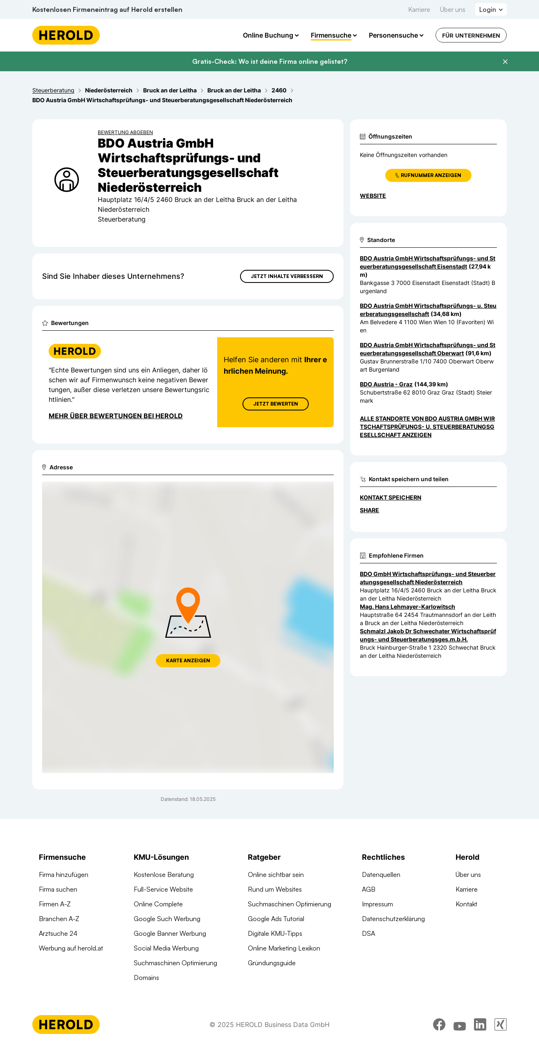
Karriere (419, 9)
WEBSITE (373, 195)
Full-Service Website (163, 889)
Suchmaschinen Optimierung (175, 963)
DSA (368, 933)
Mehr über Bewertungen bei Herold (116, 416)
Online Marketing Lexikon (284, 948)
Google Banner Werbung (170, 933)
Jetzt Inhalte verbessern (287, 276)
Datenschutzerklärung (393, 919)
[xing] (500, 1024)
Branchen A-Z (59, 919)
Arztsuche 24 (58, 933)
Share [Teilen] (369, 510)
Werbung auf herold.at (71, 948)
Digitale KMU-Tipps (275, 933)
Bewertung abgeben (125, 132)
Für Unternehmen (471, 35)
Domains (146, 977)
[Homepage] (66, 35)
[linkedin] (480, 1024)
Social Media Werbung (166, 948)
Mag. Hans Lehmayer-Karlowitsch (407, 606)
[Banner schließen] (505, 62)
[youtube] (460, 1024)
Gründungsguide (272, 963)
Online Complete (158, 904)
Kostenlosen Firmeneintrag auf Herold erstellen (107, 9)
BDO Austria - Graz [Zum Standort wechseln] (386, 384)
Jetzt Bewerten (275, 404)
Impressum (377, 904)
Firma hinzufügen (63, 874)
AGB (368, 889)
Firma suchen (58, 889)
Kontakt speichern (390, 497)
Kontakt (466, 904)
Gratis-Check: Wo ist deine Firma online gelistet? (269, 61)
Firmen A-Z (55, 904)
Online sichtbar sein (276, 874)
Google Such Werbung (167, 919)
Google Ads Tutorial (276, 919)
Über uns (452, 9)
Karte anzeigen (188, 660)
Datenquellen (381, 874)
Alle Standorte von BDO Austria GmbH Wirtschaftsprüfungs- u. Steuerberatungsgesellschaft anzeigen (427, 426)
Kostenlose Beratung (164, 874)
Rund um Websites (275, 889)
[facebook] (439, 1024)
